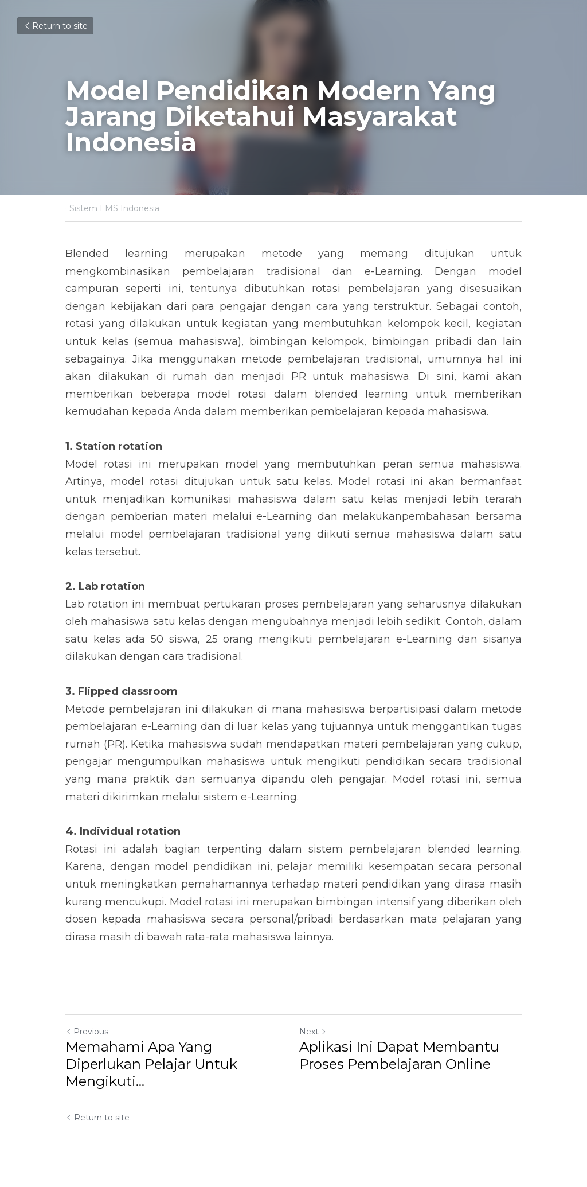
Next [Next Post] (313, 1031)
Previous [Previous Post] (86, 1031)
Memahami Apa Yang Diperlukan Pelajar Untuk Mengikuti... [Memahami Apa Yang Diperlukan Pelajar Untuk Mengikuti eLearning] (151, 1063)
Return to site (55, 26)
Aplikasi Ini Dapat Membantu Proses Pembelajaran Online (399, 1055)
